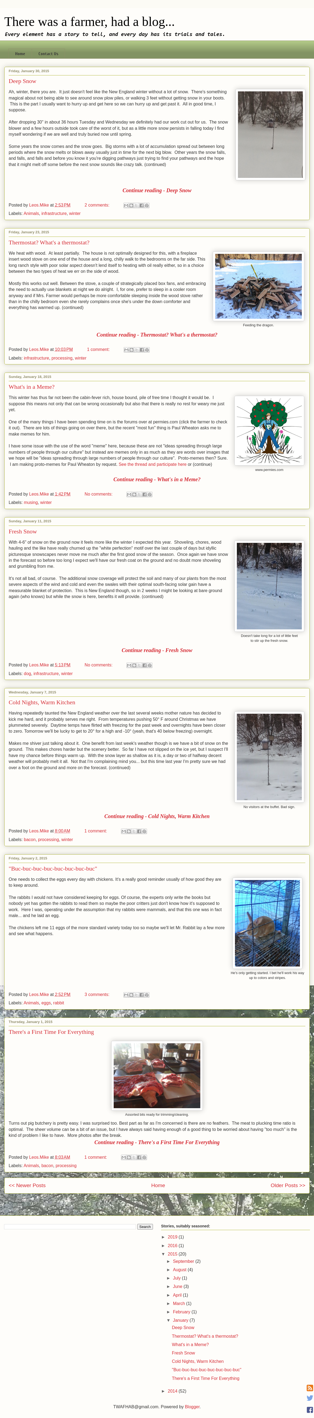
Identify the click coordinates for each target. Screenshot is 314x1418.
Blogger (192, 1406)
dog (27, 673)
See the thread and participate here (153, 464)
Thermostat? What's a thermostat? (49, 242)
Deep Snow (22, 81)
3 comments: (98, 994)
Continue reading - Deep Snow (157, 190)
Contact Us (48, 53)
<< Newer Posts (27, 1185)
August (180, 1269)
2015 (173, 1254)
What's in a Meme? (32, 386)
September (184, 1261)
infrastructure (54, 213)
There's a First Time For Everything (51, 1031)
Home (20, 53)
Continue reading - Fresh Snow (157, 650)
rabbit (58, 1003)
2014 (173, 1391)
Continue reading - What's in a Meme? (157, 479)
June (178, 1286)
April (178, 1295)
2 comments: (98, 205)
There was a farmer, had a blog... (89, 21)
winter (75, 213)
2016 (173, 1245)
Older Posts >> (288, 1185)
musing (31, 502)
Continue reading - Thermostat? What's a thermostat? (157, 335)
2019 (173, 1237)
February (182, 1312)
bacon (30, 839)
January (181, 1320)
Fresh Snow (23, 531)
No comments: (99, 494)
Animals (31, 213)
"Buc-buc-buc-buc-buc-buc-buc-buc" (53, 868)
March (179, 1303)
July (177, 1278)
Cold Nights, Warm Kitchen (42, 702)
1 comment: (99, 349)
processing (61, 358)
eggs (46, 1003)
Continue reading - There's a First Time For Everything (157, 1142)
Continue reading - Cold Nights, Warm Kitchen (157, 816)
